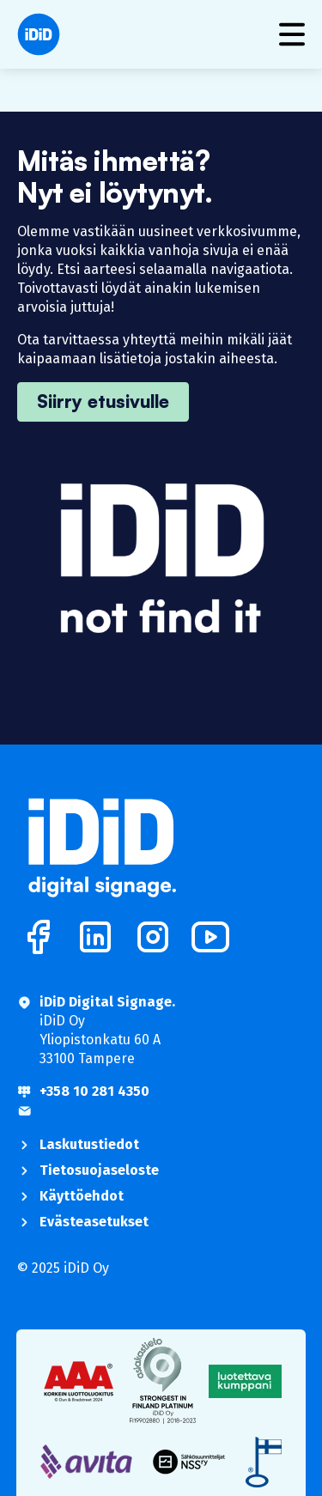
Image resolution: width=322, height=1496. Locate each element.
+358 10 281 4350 (94, 1091)
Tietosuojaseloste (99, 1170)
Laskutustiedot (89, 1144)
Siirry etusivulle (103, 401)
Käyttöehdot (81, 1196)
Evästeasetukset (94, 1221)
